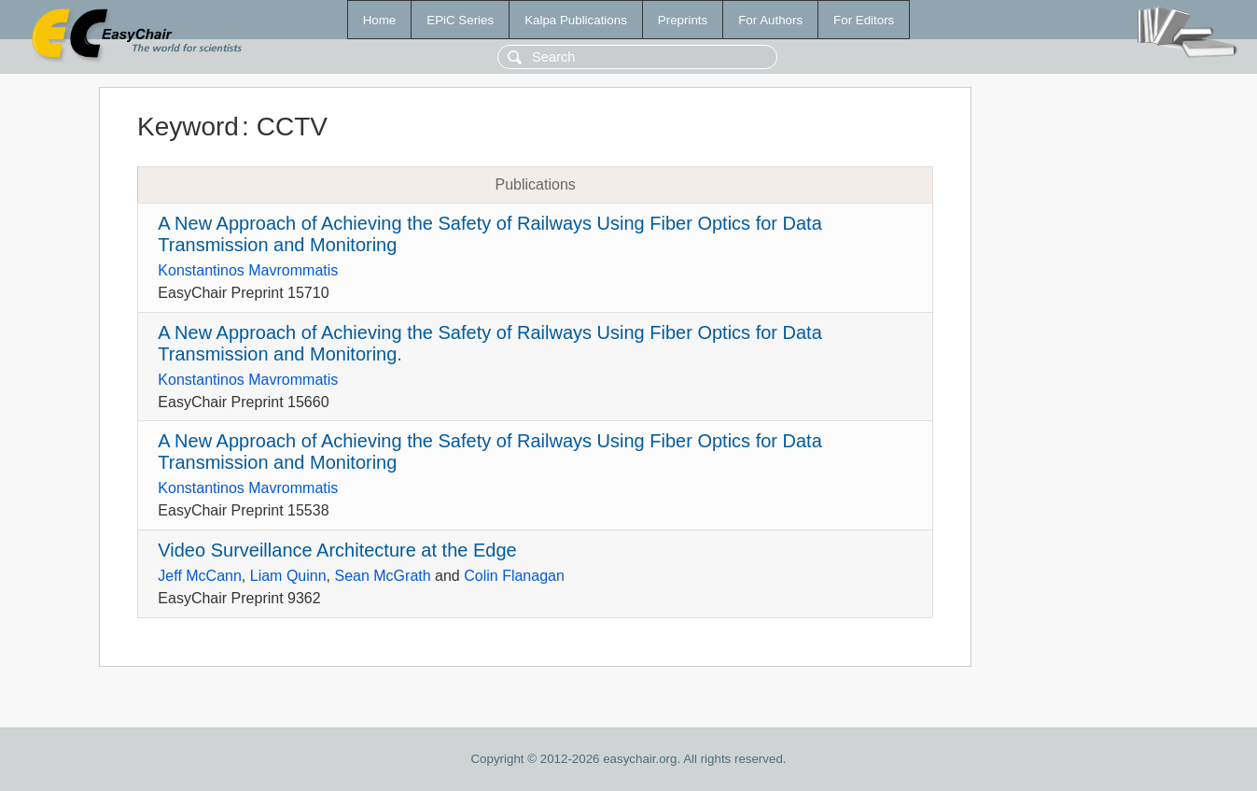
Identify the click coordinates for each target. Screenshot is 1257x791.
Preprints (682, 20)
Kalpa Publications (575, 20)
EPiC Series (460, 20)
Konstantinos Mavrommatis (248, 270)
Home (380, 20)
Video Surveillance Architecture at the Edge (337, 550)
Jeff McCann (200, 576)
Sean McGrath (382, 576)
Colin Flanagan (514, 576)
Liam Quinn (288, 576)
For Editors (863, 20)
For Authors (770, 20)
